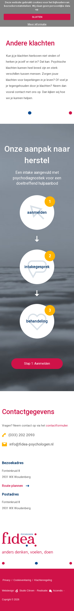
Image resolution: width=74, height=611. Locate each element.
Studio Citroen (27, 590)
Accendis (58, 590)
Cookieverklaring (22, 580)
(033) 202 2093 (18, 435)
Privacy (6, 580)
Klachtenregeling (43, 580)
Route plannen (12, 486)
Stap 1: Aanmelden (37, 363)
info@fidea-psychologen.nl (27, 444)
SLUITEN (37, 16)
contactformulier (57, 425)
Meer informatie (37, 24)
